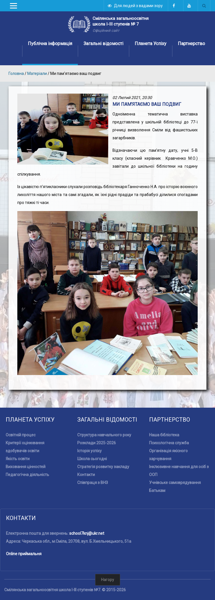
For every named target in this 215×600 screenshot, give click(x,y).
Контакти (86, 458)
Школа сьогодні (92, 443)
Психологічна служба (169, 427)
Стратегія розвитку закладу (103, 451)
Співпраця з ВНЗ (92, 466)
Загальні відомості (103, 43)
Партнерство (191, 43)
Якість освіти (18, 443)
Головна (16, 73)
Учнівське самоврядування (175, 466)
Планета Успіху (150, 43)
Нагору (107, 563)
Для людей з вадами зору (135, 5)
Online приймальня (23, 538)
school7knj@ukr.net (86, 517)
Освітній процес (21, 419)
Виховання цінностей (25, 451)
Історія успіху (89, 435)
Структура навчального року (104, 419)
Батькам (157, 474)
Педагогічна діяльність (27, 458)
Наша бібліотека (164, 419)
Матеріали (37, 73)
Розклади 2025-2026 (96, 427)
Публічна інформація (50, 43)
